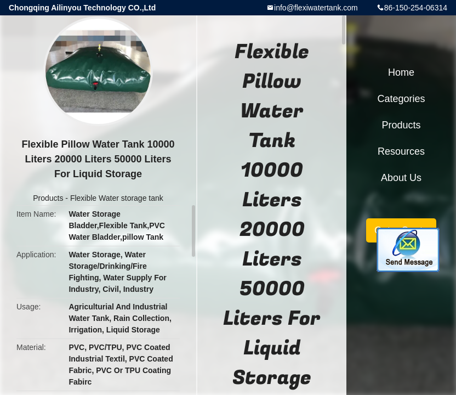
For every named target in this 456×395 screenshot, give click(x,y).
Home (401, 72)
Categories (401, 98)
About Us (401, 177)
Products (48, 198)
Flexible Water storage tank (116, 198)
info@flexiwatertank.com (316, 7)
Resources (401, 151)
